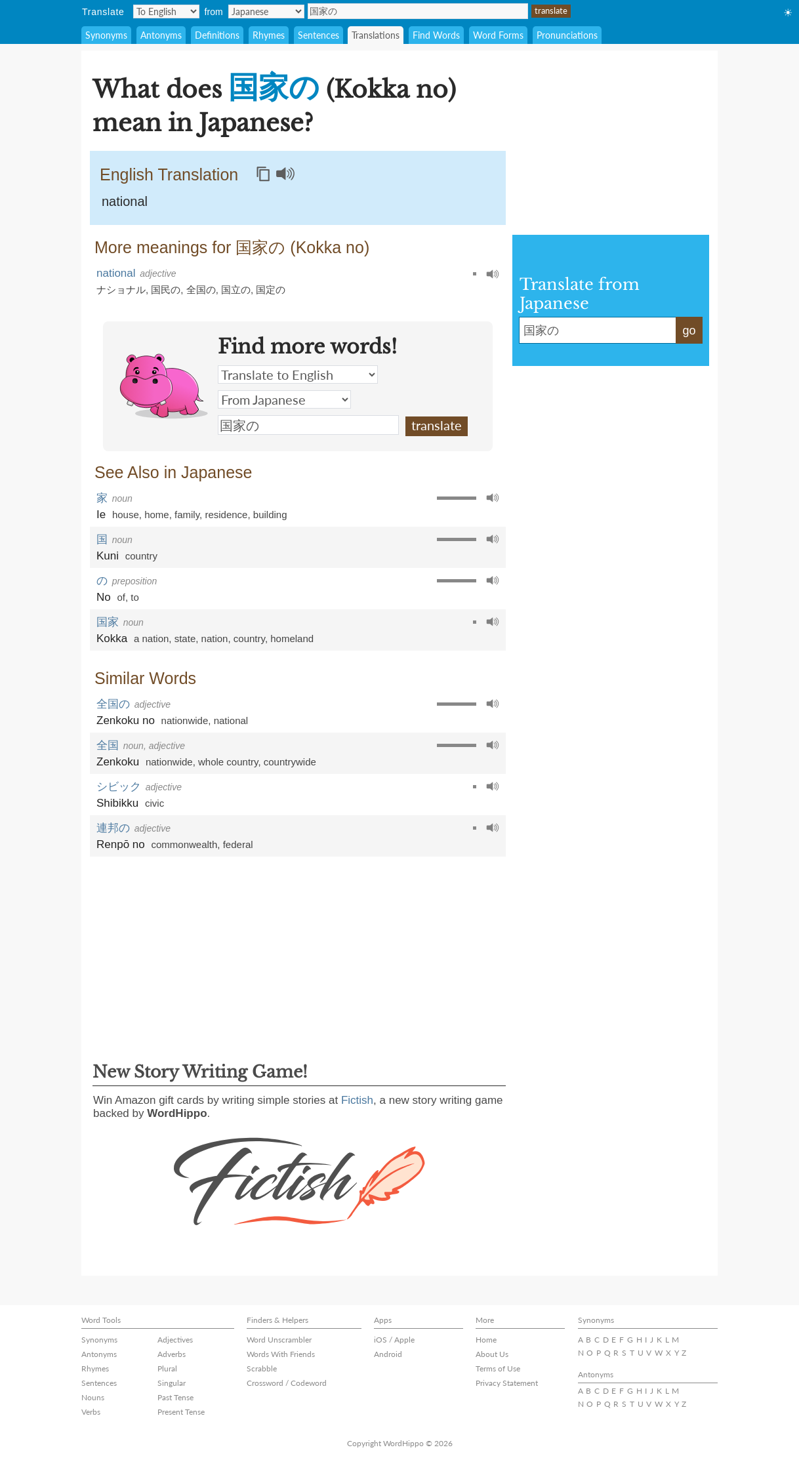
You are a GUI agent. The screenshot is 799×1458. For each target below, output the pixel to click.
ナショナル (121, 289)
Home (486, 1340)
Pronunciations (567, 35)
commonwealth (184, 844)
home (156, 514)
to (135, 597)
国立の (236, 289)
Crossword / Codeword (287, 1383)
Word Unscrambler (279, 1340)
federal (238, 844)
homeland (292, 638)
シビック (118, 786)
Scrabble (262, 1368)
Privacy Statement (507, 1383)
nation (214, 638)
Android (388, 1354)
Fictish (357, 1100)
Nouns (92, 1397)
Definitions (217, 35)
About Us (492, 1354)
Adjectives (175, 1340)
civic (154, 803)
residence (226, 514)
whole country (228, 761)
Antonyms (161, 35)
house (125, 514)
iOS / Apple (394, 1340)
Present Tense (181, 1412)
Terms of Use (498, 1368)
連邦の (113, 828)
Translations (376, 35)
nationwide (185, 720)
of (121, 597)
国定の (270, 289)
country (141, 555)
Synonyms (106, 35)
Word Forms (498, 35)
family (186, 514)
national (125, 201)
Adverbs (171, 1354)
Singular (171, 1383)
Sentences (318, 35)
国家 (107, 622)
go (688, 330)
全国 (107, 745)
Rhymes (269, 35)
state (185, 638)
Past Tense (175, 1397)
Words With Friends (281, 1354)
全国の (201, 289)
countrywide (290, 761)
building (270, 514)
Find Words (436, 35)
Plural (167, 1368)
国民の (165, 289)
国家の (418, 11)
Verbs (90, 1412)
